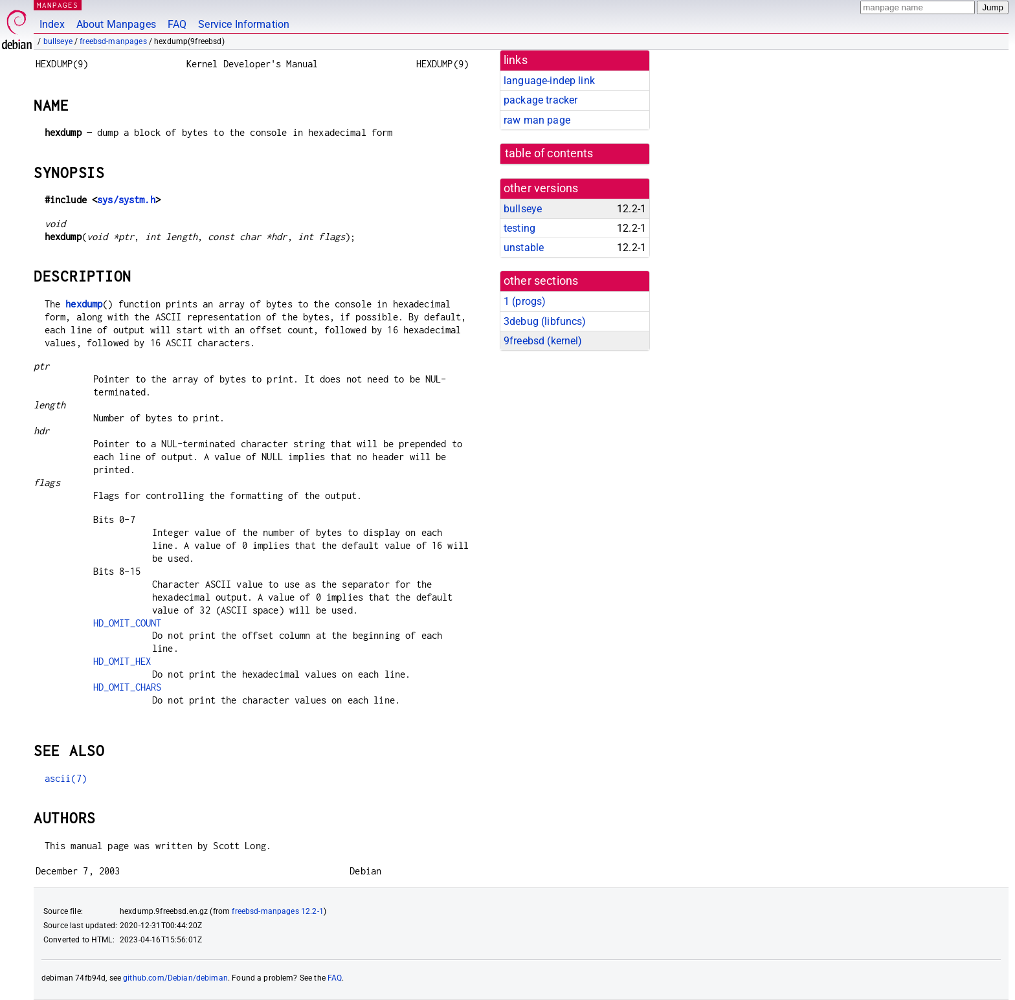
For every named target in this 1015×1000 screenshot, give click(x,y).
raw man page (537, 120)
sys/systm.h (126, 199)
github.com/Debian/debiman (175, 978)
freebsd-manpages (113, 41)
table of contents (549, 153)
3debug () (545, 321)
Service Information (243, 24)
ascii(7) (66, 778)
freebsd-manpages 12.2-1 (277, 911)
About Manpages (116, 24)
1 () (525, 301)
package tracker (540, 100)
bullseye (57, 41)
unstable (524, 247)
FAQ (177, 24)
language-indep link (549, 80)
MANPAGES (57, 5)
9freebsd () (543, 341)
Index (52, 24)
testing (519, 228)
